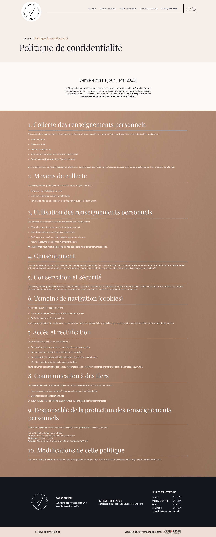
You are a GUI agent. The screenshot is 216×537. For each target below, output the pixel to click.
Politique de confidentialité (47, 531)
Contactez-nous (149, 8)
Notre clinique (108, 8)
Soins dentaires (127, 8)
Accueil (92, 8)
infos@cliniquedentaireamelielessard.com (56, 435)
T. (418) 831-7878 (169, 8)
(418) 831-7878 (46, 438)
